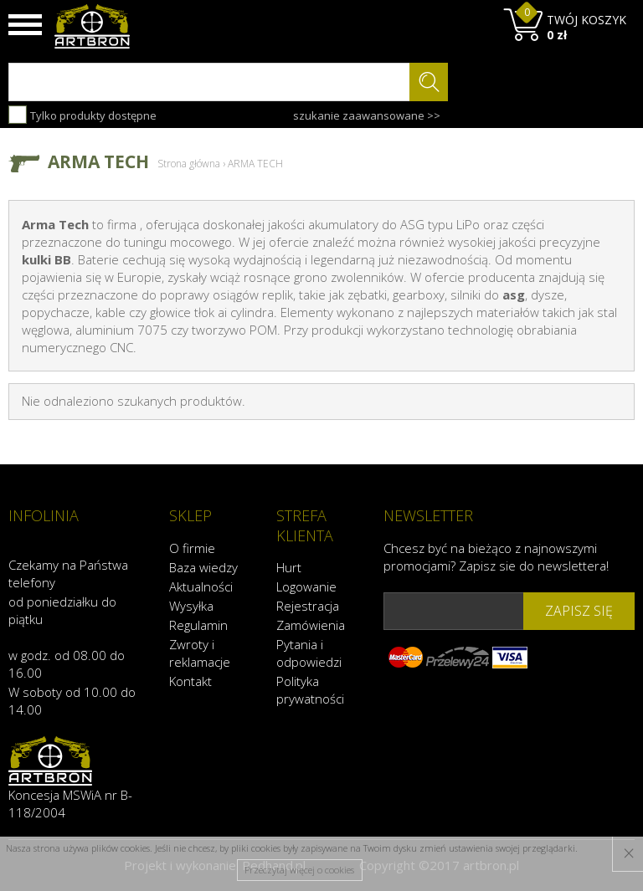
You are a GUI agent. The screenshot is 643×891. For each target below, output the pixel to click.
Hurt (288, 567)
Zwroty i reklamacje (199, 653)
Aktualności (201, 586)
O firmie (192, 548)
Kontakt (190, 681)
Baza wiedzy (203, 567)
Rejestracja (307, 605)
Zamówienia (310, 625)
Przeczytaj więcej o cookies (299, 869)
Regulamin (198, 625)
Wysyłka (191, 605)
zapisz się (579, 611)
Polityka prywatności (310, 690)
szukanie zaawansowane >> (366, 115)
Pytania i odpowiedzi (309, 653)
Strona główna (188, 163)
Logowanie (306, 586)
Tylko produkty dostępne (82, 114)
